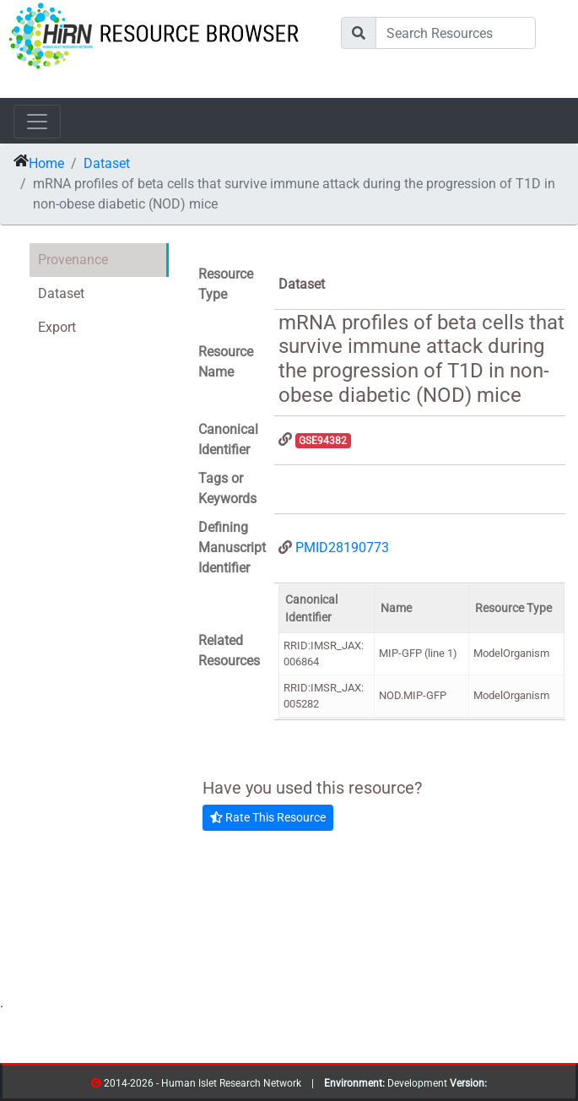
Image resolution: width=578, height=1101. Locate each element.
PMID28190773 (342, 548)
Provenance (73, 260)
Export (57, 327)
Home (46, 163)
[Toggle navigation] (37, 121)
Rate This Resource (268, 817)
